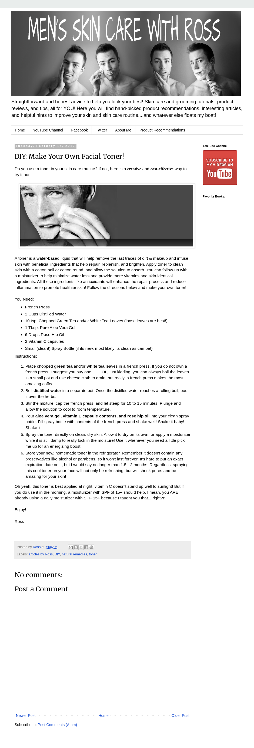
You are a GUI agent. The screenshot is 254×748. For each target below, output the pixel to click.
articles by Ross (41, 554)
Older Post (180, 715)
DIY (57, 554)
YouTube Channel (48, 130)
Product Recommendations (162, 130)
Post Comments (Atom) (57, 725)
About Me (123, 130)
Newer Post (25, 715)
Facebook (79, 130)
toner (93, 554)
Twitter (101, 130)
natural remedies (74, 554)
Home (20, 130)
